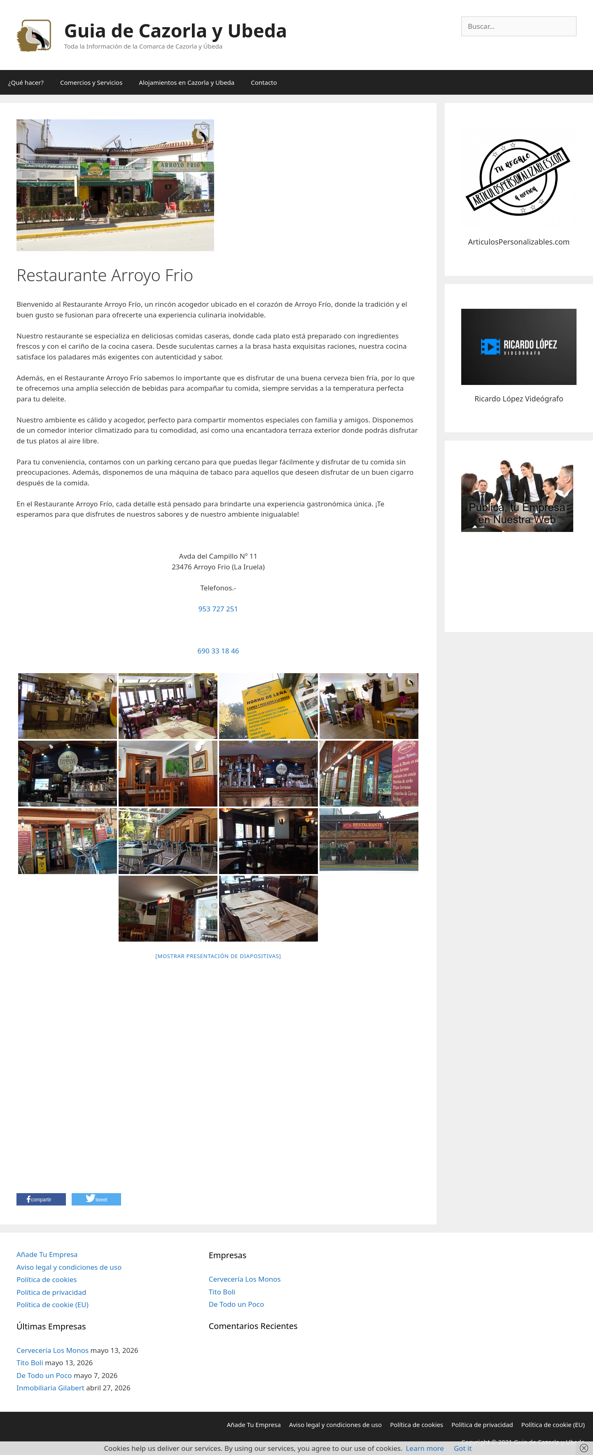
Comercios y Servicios (91, 82)
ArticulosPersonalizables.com (519, 242)
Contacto (264, 82)
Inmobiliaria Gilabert (50, 1387)
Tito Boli (29, 1362)
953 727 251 (218, 608)
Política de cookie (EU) (52, 1304)
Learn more (425, 1448)
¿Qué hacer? (26, 82)
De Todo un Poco (44, 1375)
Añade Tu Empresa (47, 1254)
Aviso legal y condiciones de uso (68, 1267)
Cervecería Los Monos (52, 1350)
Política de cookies (46, 1279)
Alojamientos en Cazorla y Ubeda (186, 82)
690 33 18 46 (218, 650)
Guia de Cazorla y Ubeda (175, 30)
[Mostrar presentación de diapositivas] (218, 956)
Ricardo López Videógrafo (518, 398)
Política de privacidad (51, 1292)
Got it (463, 1448)
